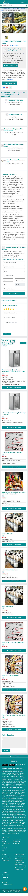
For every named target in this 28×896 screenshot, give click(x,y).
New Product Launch (20, 866)
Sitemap (4, 841)
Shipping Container (6, 790)
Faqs (3, 850)
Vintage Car (10, 830)
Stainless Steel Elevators (7, 781)
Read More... (10, 79)
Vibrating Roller (12, 771)
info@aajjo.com (6, 879)
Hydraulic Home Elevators (12, 778)
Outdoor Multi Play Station (16, 770)
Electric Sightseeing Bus (20, 828)
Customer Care (5, 843)
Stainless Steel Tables (12, 774)
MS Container (13, 785)
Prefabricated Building (18, 787)
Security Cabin (17, 781)
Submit (7, 334)
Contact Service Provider (11, 65)
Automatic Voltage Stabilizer (8, 800)
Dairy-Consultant (7, 606)
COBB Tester (5, 803)
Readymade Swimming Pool (19, 827)
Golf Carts (4, 830)
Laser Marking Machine (18, 768)
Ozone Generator (20, 831)
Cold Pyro (4, 833)
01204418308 (5, 875)
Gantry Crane (5, 801)
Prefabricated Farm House (12, 782)
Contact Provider (14, 108)
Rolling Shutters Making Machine (14, 819)
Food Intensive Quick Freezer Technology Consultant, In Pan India (13, 370)
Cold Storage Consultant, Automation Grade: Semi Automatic (13, 493)
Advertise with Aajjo (20, 858)
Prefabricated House (19, 789)
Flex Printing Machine (11, 795)
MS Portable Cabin (17, 784)
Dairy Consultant (7, 533)
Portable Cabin (5, 770)
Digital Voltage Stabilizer (16, 798)
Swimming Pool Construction (16, 825)
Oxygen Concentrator (10, 831)
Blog (3, 845)
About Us (4, 839)
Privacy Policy (5, 860)
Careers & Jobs (16, 841)
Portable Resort (8, 784)
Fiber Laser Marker (10, 806)
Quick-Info (4, 847)
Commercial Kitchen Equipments (13, 809)
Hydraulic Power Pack (12, 793)
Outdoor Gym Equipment (7, 828)
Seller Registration (19, 857)
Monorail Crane (18, 801)
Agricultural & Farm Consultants (10, 8)
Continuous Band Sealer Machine (16, 814)
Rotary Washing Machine (12, 797)
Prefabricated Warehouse (8, 789)
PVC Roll (18, 808)
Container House (15, 790)
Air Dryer (15, 817)
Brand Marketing (19, 864)
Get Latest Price (14, 45)
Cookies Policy (5, 857)
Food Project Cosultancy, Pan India (13, 642)
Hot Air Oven (8, 792)
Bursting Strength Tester (14, 803)
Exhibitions (4, 849)
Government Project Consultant (12, 452)
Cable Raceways (21, 811)
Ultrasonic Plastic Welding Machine (10, 812)
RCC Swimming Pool (7, 827)
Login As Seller (19, 869)
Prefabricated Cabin (21, 785)
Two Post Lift (11, 820)
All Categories (16, 843)
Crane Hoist (11, 801)
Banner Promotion (19, 862)
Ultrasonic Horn (13, 811)
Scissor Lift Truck (19, 779)
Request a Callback (9, 83)
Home (2, 8)
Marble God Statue (11, 808)
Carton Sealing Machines (12, 776)
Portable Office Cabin (7, 787)
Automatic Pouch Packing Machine (10, 816)
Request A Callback (13, 756)
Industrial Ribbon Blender (12, 773)
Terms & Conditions (7, 858)
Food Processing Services (10, 675)
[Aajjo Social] (16, 764)
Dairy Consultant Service (10, 570)
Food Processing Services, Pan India (13, 715)
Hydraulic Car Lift (10, 779)
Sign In (23, 2)
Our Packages (18, 860)
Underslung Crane (20, 800)
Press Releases (16, 839)
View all (23, 343)
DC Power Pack (15, 792)
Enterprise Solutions (20, 867)
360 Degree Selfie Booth (13, 833)
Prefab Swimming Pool (15, 823)
